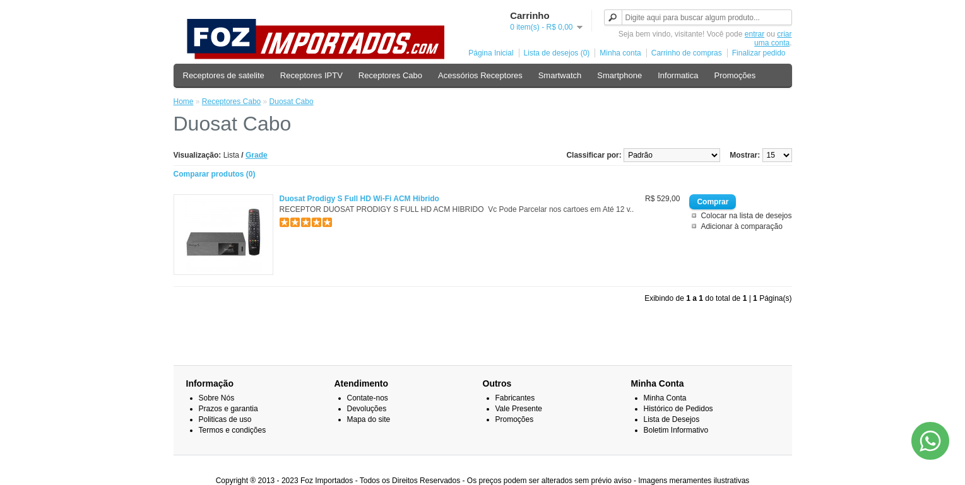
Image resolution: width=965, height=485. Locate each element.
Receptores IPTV (311, 75)
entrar (754, 34)
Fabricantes (515, 398)
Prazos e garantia (228, 408)
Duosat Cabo (291, 101)
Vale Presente (519, 408)
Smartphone (619, 75)
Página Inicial (490, 53)
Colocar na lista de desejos (746, 215)
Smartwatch (560, 75)
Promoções (734, 75)
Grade (257, 155)
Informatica (678, 75)
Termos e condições (232, 430)
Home (184, 101)
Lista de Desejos (672, 419)
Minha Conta (665, 398)
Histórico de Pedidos (678, 408)
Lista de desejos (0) (557, 53)
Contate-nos (367, 398)
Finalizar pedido (759, 53)
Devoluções (367, 408)
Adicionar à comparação (741, 226)
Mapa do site (369, 419)
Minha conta (620, 53)
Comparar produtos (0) (215, 174)
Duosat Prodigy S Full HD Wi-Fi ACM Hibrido (359, 198)
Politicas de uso (225, 419)
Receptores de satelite (223, 75)
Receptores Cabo (390, 75)
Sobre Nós (217, 398)
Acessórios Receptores (480, 75)
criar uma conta (772, 38)
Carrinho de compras (686, 53)
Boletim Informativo (676, 430)
